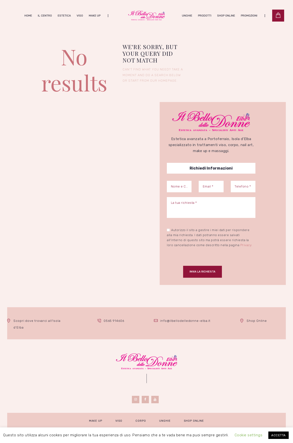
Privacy (246, 245)
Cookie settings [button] (249, 435)
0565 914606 (113, 321)
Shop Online (257, 321)
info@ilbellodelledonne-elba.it (185, 321)
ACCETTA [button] (278, 435)
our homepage (163, 80)
